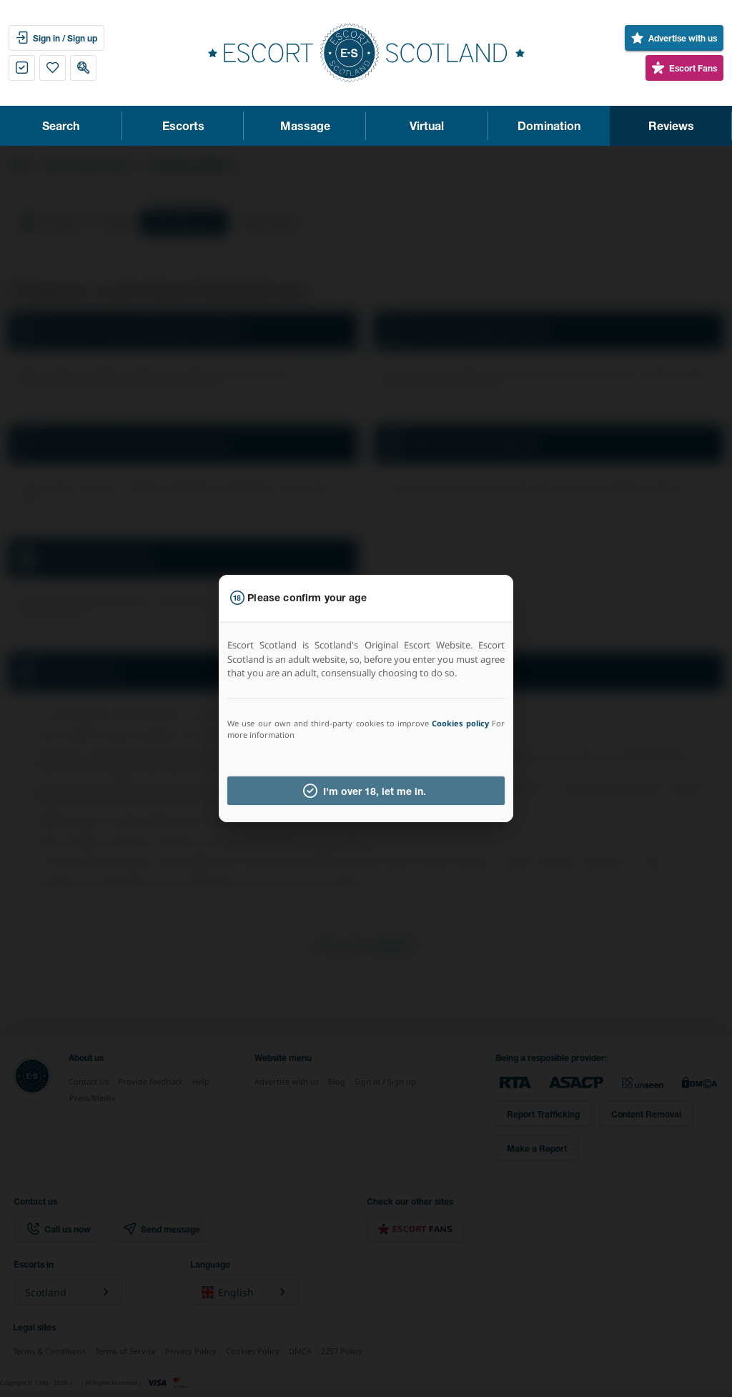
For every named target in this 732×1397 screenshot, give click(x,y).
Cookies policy (460, 723)
